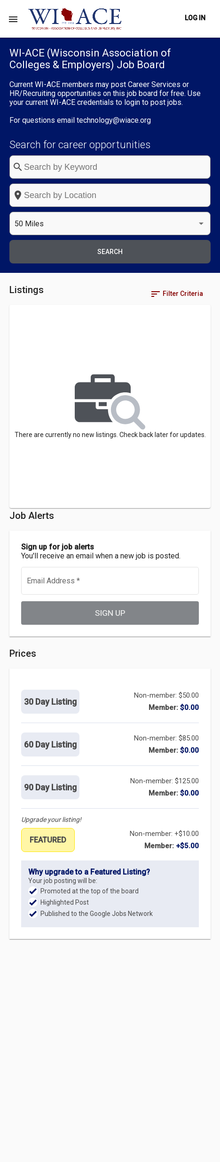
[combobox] (110, 195)
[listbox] (110, 223)
